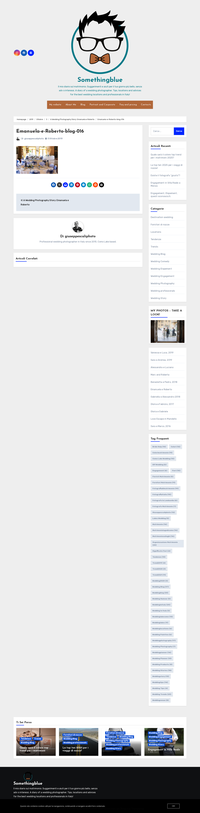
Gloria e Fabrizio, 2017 (162, 404)
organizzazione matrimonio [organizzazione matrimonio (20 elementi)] (165, 543)
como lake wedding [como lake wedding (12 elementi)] (163, 459)
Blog (82, 105)
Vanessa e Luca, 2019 (162, 352)
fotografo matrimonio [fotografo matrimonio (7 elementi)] (164, 506)
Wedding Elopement (161, 268)
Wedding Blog (158, 254)
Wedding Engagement (162, 276)
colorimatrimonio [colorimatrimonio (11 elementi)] (162, 453)
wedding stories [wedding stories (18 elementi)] (162, 670)
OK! (173, 806)
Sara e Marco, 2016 (161, 426)
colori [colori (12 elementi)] (175, 447)
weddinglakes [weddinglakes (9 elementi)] (160, 623)
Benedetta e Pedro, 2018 (164, 382)
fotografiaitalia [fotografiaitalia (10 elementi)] (161, 494)
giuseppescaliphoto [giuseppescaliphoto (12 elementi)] (163, 512)
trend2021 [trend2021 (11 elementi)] (159, 575)
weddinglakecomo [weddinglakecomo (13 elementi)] (162, 617)
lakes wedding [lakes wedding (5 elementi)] (160, 518)
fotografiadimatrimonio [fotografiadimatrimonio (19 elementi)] (165, 488)
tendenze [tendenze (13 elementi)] (158, 557)
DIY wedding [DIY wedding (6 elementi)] (159, 465)
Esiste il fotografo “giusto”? (165, 175)
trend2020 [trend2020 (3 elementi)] (159, 569)
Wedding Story (159, 298)
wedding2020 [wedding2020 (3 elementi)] (160, 581)
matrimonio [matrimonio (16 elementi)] (159, 524)
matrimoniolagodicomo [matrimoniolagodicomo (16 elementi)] (165, 530)
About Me (71, 105)
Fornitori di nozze (160, 224)
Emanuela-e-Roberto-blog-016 (53, 131)
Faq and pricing (128, 105)
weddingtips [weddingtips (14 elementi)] (160, 682)
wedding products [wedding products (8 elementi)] (162, 664)
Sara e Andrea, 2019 (161, 360)
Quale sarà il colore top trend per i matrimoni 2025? (34, 750)
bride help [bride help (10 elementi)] (159, 447)
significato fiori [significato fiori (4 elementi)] (161, 551)
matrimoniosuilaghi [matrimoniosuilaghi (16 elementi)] (163, 536)
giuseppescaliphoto (34, 138)
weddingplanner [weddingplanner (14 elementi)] (161, 652)
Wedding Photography (163, 283)
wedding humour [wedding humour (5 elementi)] (161, 599)
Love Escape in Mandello (164, 419)
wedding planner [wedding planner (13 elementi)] (162, 658)
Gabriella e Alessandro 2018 (165, 396)
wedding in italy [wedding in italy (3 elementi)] (161, 611)
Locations (156, 232)
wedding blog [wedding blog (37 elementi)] (160, 587)
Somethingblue (100, 80)
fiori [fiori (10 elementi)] (176, 471)
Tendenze (156, 239)
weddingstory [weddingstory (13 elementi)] (160, 676)
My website (55, 105)
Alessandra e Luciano (162, 367)
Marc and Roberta (160, 374)
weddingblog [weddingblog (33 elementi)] (160, 593)
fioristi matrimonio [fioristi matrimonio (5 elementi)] (162, 477)
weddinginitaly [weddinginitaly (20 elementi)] (161, 605)
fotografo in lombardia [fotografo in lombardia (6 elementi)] (164, 500)
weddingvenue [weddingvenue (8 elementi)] (160, 700)
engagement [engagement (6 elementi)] (159, 471)
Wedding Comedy (160, 261)
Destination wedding (162, 217)
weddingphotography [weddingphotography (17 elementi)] (164, 641)
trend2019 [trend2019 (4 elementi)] (159, 563)
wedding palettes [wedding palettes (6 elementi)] (162, 635)
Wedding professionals (163, 291)
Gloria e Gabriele (159, 411)
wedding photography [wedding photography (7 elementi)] (163, 646)
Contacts (146, 105)
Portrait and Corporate (102, 105)
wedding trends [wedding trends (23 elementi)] (161, 694)
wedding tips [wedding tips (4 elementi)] (160, 688)
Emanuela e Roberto (161, 389)
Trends (154, 246)
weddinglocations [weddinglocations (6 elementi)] (162, 629)
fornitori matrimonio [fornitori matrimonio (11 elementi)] (163, 482)
